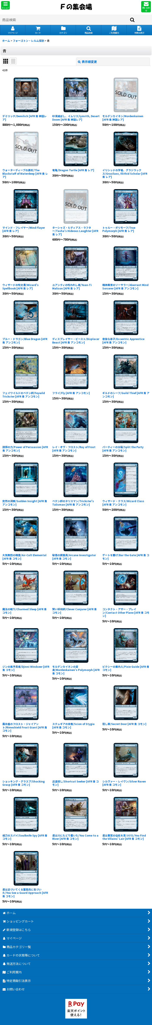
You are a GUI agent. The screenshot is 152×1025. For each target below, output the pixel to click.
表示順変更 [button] (87, 61)
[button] (5, 5)
